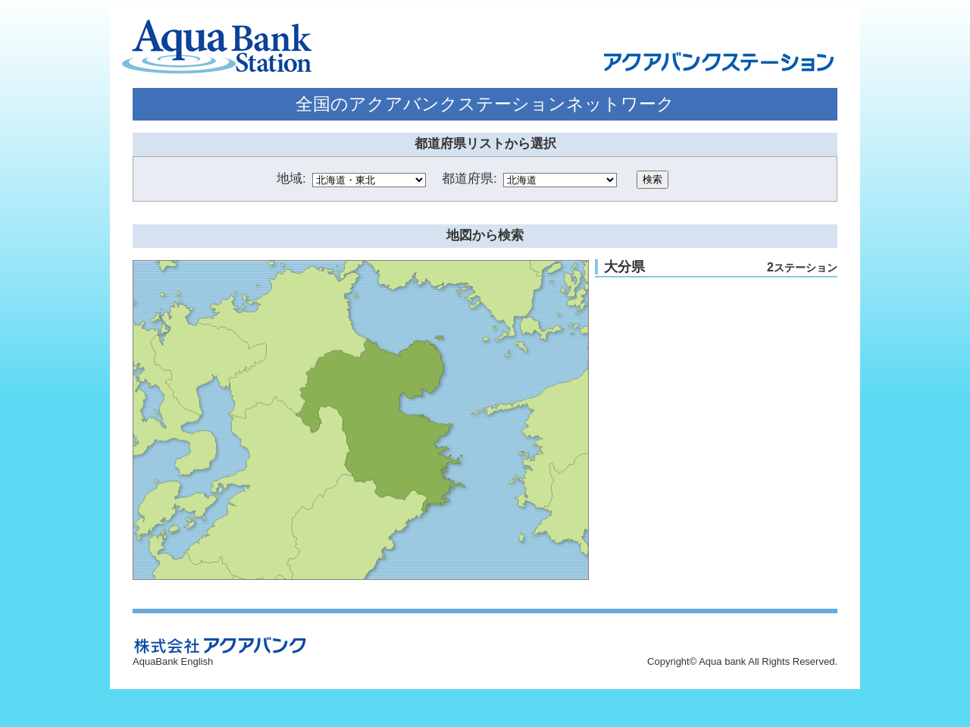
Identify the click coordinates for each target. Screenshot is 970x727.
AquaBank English (173, 661)
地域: (291, 178)
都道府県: (469, 178)
